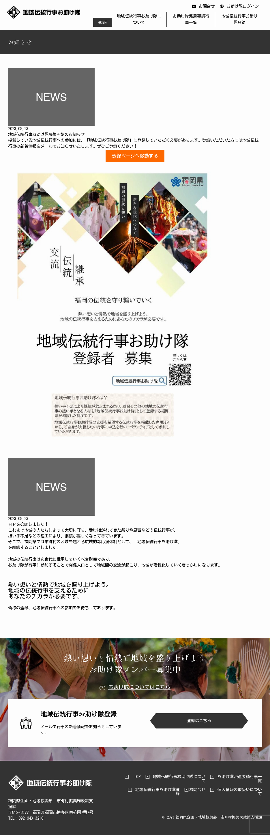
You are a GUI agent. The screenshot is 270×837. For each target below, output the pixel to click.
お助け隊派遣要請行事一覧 (190, 20)
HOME (104, 22)
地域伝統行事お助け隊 (109, 142)
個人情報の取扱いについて (239, 793)
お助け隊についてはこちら (135, 689)
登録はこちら (199, 722)
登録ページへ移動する (135, 157)
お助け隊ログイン (240, 7)
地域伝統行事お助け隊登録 (237, 20)
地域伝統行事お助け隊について (141, 20)
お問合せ (204, 7)
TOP (137, 778)
